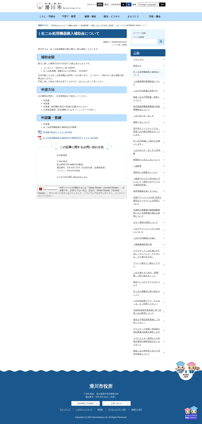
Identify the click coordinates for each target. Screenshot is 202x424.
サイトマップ (65, 409)
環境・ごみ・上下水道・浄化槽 (102, 25)
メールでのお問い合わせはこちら (72, 177)
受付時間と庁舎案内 (85, 403)
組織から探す (73, 25)
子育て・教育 (69, 16)
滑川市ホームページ (58, 25)
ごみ (117, 25)
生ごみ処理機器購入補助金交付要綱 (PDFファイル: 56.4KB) (70, 138)
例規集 (100, 409)
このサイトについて (84, 409)
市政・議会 (155, 16)
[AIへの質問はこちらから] (191, 413)
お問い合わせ (116, 403)
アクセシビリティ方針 (117, 409)
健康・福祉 (90, 16)
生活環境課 (84, 25)
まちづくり (133, 16)
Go (162, 4)
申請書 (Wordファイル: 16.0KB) (57, 132)
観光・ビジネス (112, 16)
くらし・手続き (47, 16)
